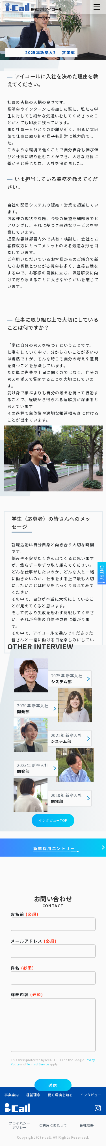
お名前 (53, 965)
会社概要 (86, 1125)
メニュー (97, 7)
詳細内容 (53, 1065)
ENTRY (102, 572)
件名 (53, 1018)
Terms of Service (37, 1108)
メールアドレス (53, 991)
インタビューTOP (53, 823)
